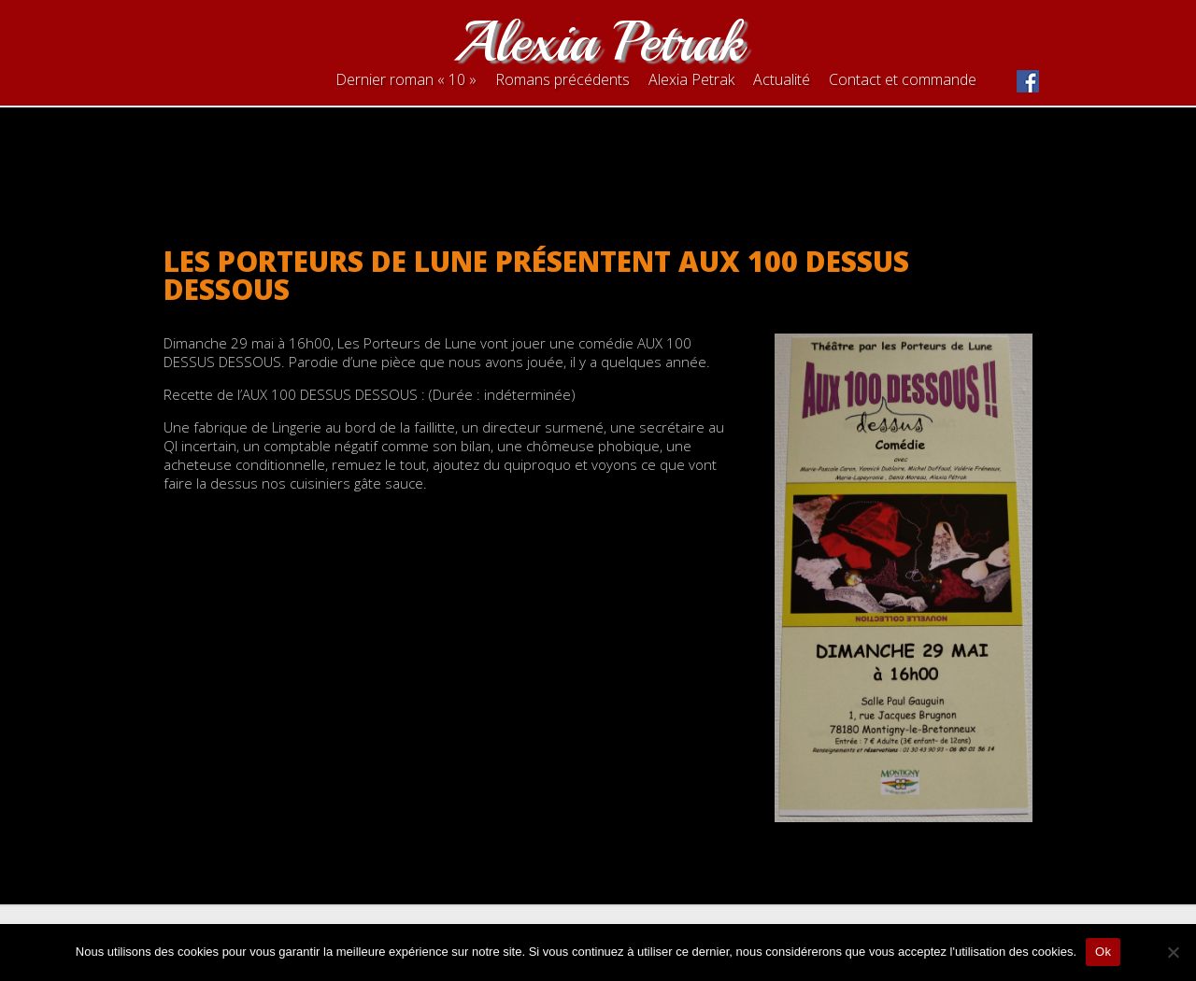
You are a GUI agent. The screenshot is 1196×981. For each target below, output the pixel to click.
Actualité (781, 79)
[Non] (1172, 952)
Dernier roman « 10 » (406, 79)
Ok (1103, 952)
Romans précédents (562, 79)
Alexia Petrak (598, 42)
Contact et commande (902, 79)
